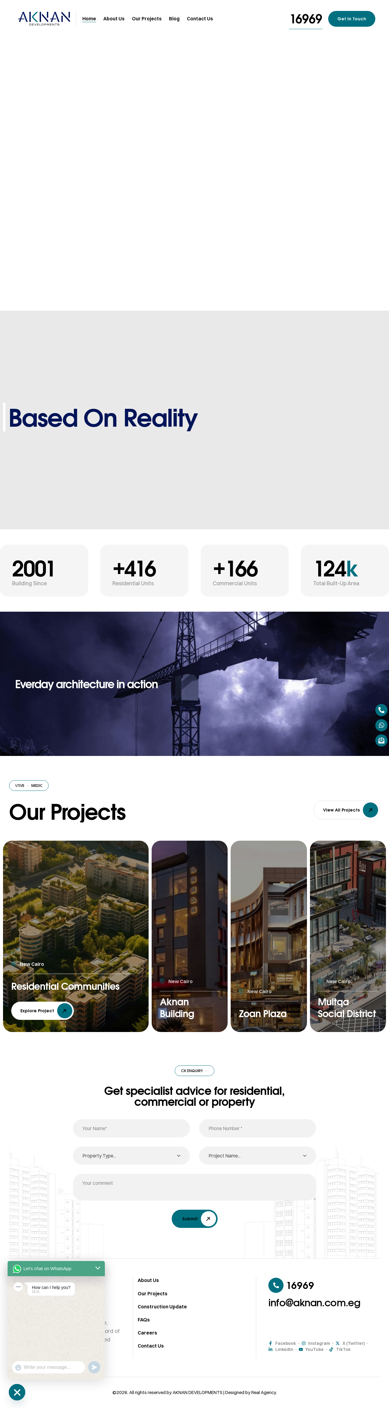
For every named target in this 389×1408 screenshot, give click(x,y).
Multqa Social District (335, 999)
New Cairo (32, 950)
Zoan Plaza (266, 1013)
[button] (305, 18)
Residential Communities (44, 979)
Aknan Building (179, 1006)
